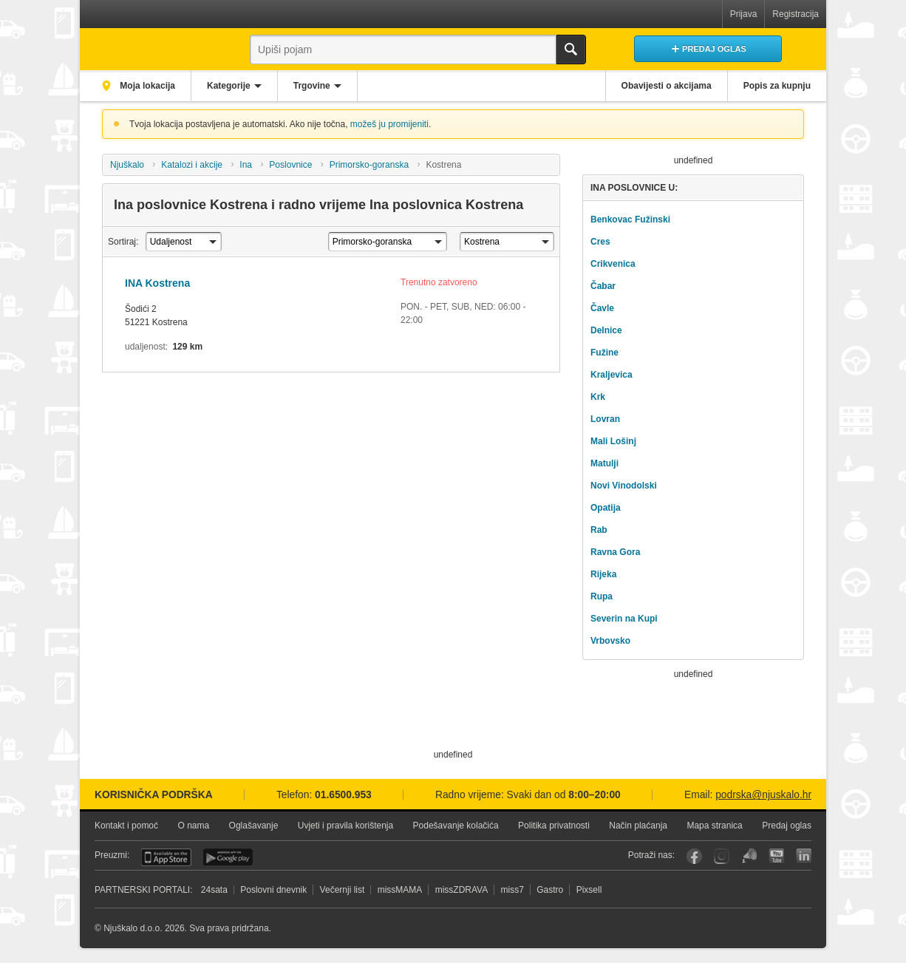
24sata (214, 890)
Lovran (605, 419)
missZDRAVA (461, 890)
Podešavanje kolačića (456, 825)
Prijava (743, 14)
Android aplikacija (228, 857)
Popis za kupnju (777, 86)
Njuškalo (127, 165)
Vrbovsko (610, 641)
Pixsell (589, 890)
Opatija (605, 508)
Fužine (604, 352)
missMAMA (400, 890)
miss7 (512, 890)
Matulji (604, 463)
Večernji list (342, 890)
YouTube (776, 856)
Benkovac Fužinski (630, 219)
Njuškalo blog (749, 856)
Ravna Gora (615, 552)
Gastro (550, 890)
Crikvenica (613, 264)
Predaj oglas (786, 825)
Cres (600, 242)
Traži (571, 49)
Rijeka (603, 574)
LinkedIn (803, 856)
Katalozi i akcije (191, 165)
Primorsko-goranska (369, 165)
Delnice (606, 330)
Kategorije (229, 86)
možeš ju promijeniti (389, 124)
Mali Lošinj (613, 441)
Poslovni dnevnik (273, 890)
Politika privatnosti (554, 825)
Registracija (795, 14)
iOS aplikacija (166, 857)
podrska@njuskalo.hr (763, 794)
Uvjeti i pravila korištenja (345, 825)
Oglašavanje (254, 825)
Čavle (602, 308)
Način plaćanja (638, 825)
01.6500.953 (343, 794)
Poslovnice (290, 165)
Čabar (603, 286)
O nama (193, 825)
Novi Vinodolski (623, 485)
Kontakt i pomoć (126, 825)
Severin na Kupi (624, 618)
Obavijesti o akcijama (666, 86)
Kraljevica (611, 375)
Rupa (601, 596)
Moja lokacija (146, 86)
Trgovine (311, 86)
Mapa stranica (714, 825)
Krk (597, 397)
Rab (598, 530)
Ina (245, 165)
